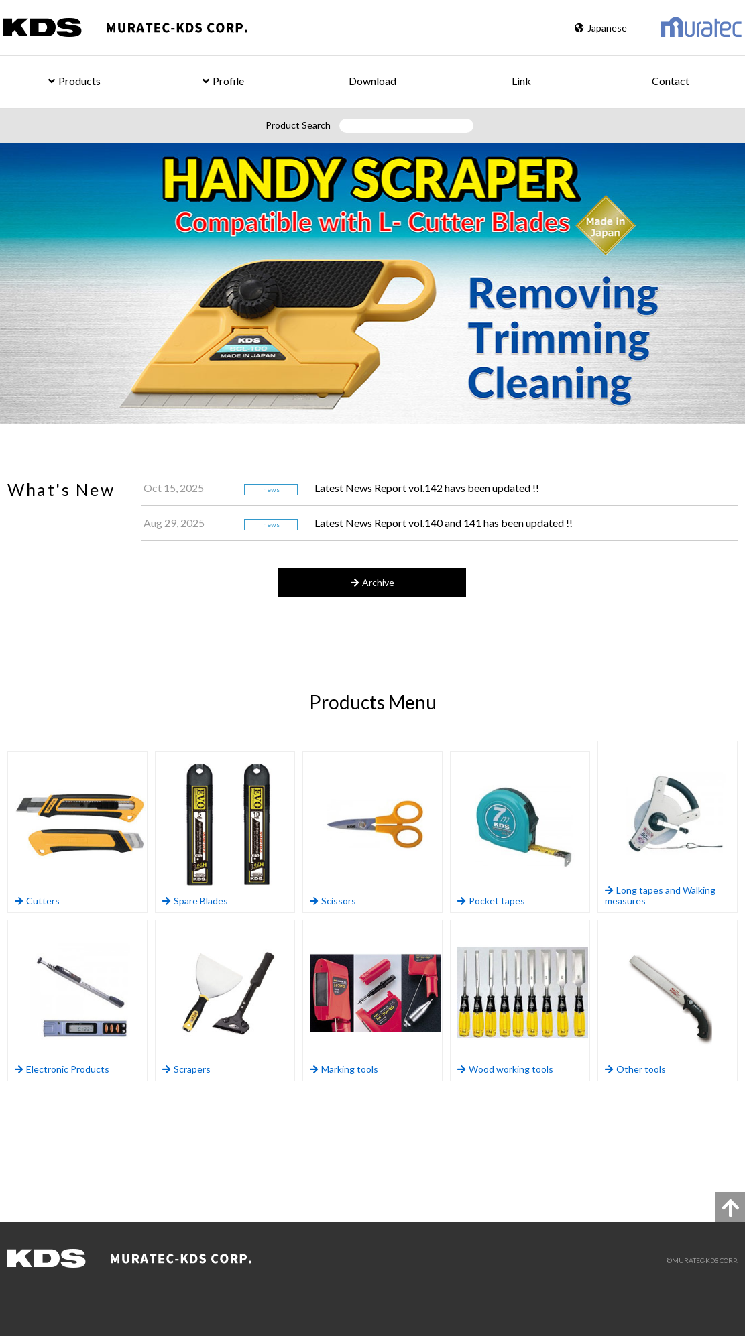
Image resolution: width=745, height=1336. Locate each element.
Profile (223, 80)
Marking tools (375, 1001)
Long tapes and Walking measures (670, 827)
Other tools (670, 1001)
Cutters (80, 832)
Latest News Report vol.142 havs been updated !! (426, 487)
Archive (372, 582)
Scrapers (227, 1001)
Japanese (601, 28)
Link (521, 80)
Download (372, 80)
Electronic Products (80, 1001)
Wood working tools (522, 1001)
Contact (670, 80)
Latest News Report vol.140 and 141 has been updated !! (443, 522)
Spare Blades (227, 832)
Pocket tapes (522, 832)
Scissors (375, 832)
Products (74, 80)
